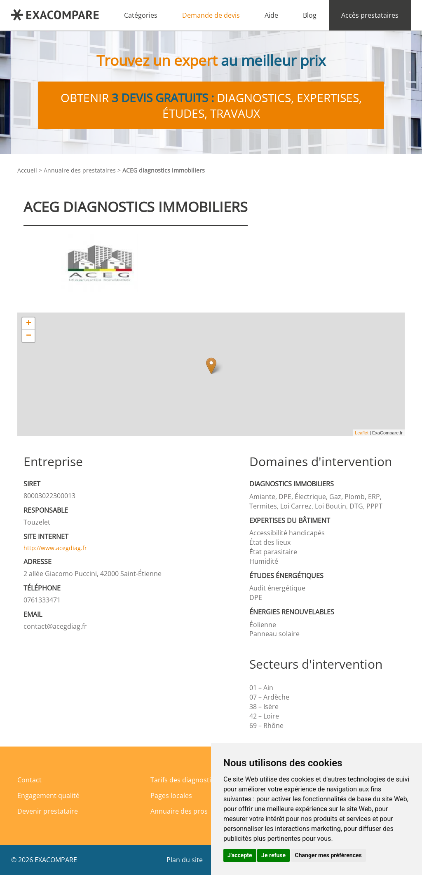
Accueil (27, 170)
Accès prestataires (370, 15)
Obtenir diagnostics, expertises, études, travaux (211, 105)
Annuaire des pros (179, 811)
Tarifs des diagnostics (184, 779)
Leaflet (361, 432)
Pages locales (171, 795)
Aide (271, 15)
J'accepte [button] (239, 855)
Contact (29, 779)
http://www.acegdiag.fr (55, 548)
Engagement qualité (48, 795)
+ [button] (28, 323)
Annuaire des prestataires (80, 170)
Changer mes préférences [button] (328, 855)
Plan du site (184, 859)
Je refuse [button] (273, 855)
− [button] (28, 336)
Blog (309, 15)
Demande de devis (211, 15)
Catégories (140, 15)
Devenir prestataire (47, 811)
